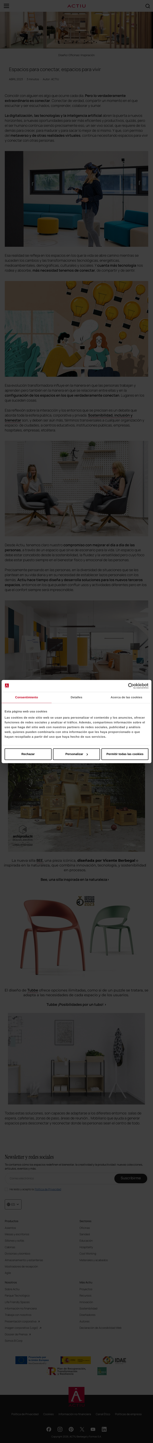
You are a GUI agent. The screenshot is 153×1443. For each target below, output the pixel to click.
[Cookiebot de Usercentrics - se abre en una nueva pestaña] (131, 686)
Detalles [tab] (76, 697)
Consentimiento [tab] (26, 697)
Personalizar (76, 754)
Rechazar (28, 754)
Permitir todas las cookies (124, 754)
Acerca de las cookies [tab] (126, 697)
